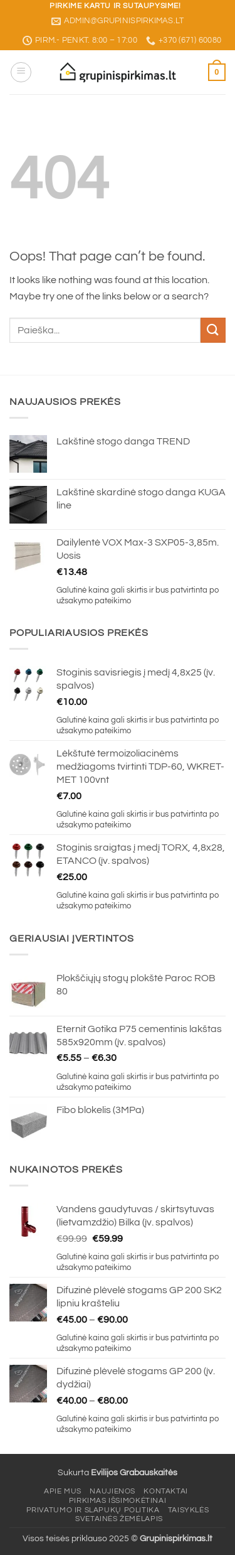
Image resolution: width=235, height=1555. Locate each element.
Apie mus (62, 1491)
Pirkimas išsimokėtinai (117, 1501)
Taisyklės (188, 1510)
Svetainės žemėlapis (119, 1519)
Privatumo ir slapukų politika (93, 1510)
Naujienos (112, 1491)
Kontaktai (166, 1491)
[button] (21, 72)
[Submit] (213, 330)
